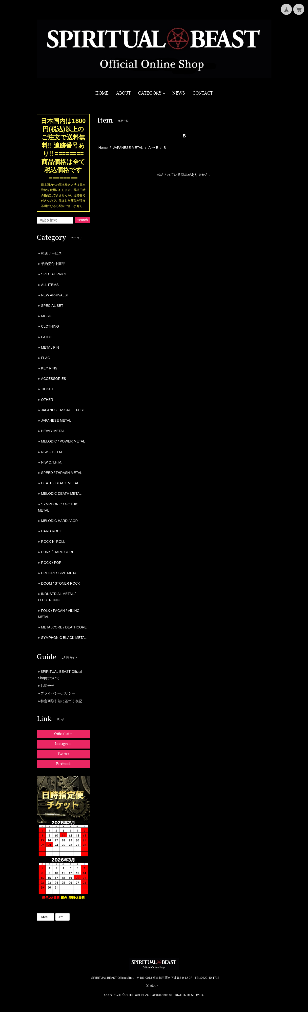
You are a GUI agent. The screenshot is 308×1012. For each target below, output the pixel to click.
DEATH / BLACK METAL (60, 483)
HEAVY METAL (53, 431)
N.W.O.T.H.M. (51, 462)
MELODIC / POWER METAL (63, 441)
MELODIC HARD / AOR (59, 521)
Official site (63, 734)
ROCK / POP (51, 563)
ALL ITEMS (50, 285)
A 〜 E (153, 148)
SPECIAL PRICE (54, 274)
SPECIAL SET (52, 306)
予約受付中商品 (53, 264)
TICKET (47, 389)
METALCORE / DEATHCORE (64, 627)
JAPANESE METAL (128, 148)
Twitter (63, 754)
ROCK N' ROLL (53, 542)
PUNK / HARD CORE (57, 552)
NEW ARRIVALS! (54, 295)
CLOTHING (50, 326)
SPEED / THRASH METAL (61, 473)
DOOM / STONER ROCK (60, 583)
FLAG (45, 358)
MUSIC (46, 316)
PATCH (46, 337)
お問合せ (47, 686)
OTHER (47, 400)
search (82, 220)
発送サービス (51, 253)
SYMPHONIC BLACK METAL (63, 638)
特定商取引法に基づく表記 (61, 701)
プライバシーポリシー (58, 693)
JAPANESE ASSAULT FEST (63, 410)
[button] (151, 93)
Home (103, 148)
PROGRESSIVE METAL (59, 573)
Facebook (63, 764)
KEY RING (49, 368)
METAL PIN (50, 347)
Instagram (63, 744)
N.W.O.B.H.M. (52, 452)
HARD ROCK (51, 531)
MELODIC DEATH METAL (61, 493)
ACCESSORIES (53, 379)
